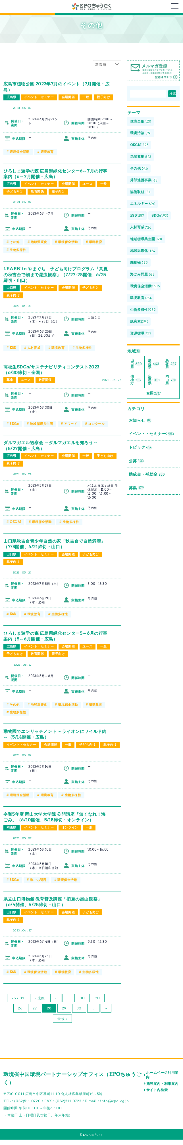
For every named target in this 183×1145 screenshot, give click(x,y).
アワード (70, 423)
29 (64, 1013)
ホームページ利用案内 (162, 1080)
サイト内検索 (157, 1095)
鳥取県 (170, 364)
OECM (15, 521)
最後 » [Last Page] (62, 1024)
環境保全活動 (20, 152)
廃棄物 (139, 263)
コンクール (96, 423)
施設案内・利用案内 (162, 1089)
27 (35, 1013)
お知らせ (140, 422)
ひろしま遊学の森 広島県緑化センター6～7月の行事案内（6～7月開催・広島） (56, 173)
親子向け (103, 97)
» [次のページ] (106, 1013)
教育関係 (37, 191)
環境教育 (47, 152)
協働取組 (140, 192)
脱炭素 (139, 322)
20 (97, 1003)
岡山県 (11, 833)
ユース (88, 184)
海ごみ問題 (38, 886)
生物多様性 (18, 249)
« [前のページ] (56, 1003)
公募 (136, 463)
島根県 (153, 364)
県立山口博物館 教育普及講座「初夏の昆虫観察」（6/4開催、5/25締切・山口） (55, 907)
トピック (140, 449)
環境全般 (140, 121)
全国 (153, 395)
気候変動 (140, 157)
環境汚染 (140, 133)
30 (79, 1013)
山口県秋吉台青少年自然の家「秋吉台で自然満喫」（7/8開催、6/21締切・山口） (53, 542)
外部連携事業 (144, 180)
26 (20, 1013)
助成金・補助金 (147, 477)
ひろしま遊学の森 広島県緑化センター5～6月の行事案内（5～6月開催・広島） (56, 634)
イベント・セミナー (39, 97)
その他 (15, 242)
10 (82, 1003)
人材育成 (33, 347)
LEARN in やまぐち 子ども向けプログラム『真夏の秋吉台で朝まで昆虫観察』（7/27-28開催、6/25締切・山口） (56, 273)
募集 (10, 379)
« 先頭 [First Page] (40, 1003)
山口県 (11, 287)
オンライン (70, 833)
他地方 (136, 381)
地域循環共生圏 (41, 423)
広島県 (11, 97)
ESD (13, 347)
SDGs (14, 423)
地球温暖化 (39, 242)
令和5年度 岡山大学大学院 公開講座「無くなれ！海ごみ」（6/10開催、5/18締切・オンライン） (55, 822)
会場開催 (68, 97)
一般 (86, 97)
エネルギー (142, 204)
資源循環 (140, 334)
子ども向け (15, 191)
